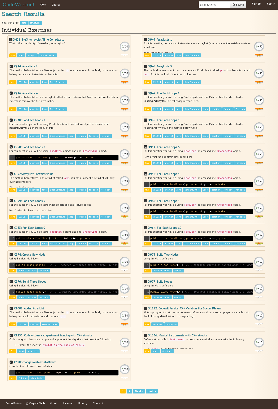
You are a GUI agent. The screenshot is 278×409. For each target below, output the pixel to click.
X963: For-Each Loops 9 (29, 228)
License (67, 403)
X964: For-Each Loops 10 (164, 228)
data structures (48, 55)
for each (228, 109)
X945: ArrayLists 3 (160, 66)
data (24, 22)
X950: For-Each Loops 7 (29, 147)
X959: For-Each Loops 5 (29, 201)
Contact (98, 403)
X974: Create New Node (29, 254)
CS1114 (157, 55)
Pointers (44, 270)
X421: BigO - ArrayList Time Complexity (38, 39)
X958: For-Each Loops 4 (164, 174)
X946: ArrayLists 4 (25, 93)
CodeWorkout (19, 5)
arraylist (32, 55)
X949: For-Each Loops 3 (164, 120)
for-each (240, 109)
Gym (43, 5)
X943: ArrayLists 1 (160, 39)
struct (21, 351)
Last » (152, 391)
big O (21, 55)
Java (13, 55)
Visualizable (37, 378)
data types (171, 324)
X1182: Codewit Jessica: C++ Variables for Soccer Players (185, 308)
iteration (215, 109)
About (53, 403)
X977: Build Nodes (160, 281)
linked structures (27, 270)
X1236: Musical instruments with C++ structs (177, 335)
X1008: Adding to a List (29, 308)
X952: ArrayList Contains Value (33, 174)
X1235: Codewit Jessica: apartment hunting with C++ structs (53, 335)
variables (157, 324)
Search (238, 4)
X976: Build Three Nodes (30, 281)
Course (56, 5)
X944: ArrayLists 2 (25, 66)
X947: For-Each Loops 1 (164, 93)
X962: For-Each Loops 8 (164, 201)
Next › (139, 391)
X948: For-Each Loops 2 (29, 120)
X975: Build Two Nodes (163, 254)
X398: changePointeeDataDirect (35, 362)
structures (35, 22)
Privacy (82, 403)
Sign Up (256, 4)
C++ (147, 324)
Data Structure (192, 55)
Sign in (271, 4)
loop (205, 109)
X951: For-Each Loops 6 (164, 147)
